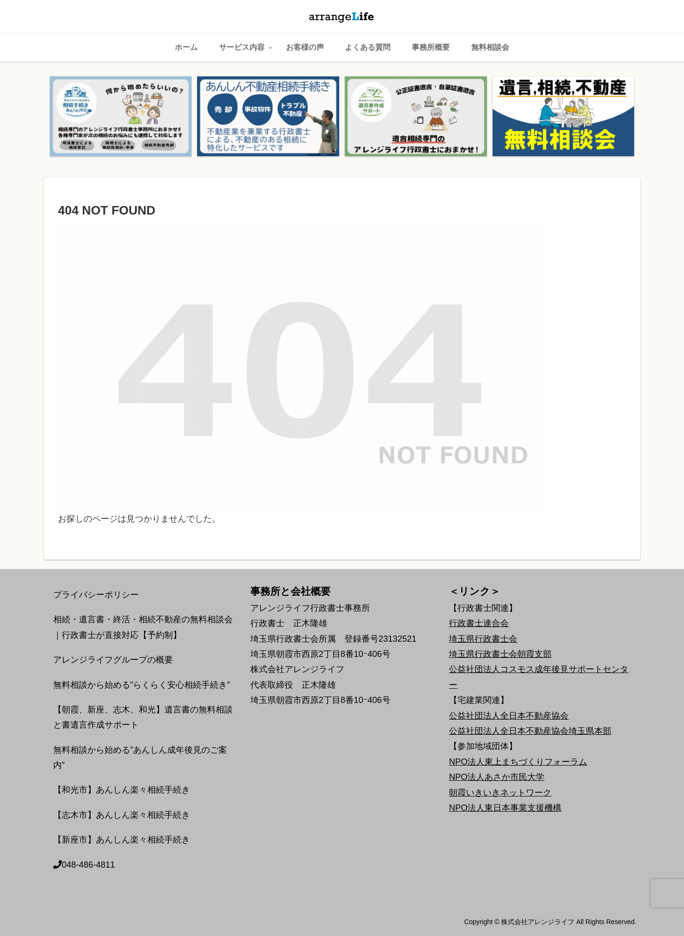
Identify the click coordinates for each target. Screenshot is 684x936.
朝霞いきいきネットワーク (500, 792)
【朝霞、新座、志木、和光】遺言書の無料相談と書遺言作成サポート (143, 717)
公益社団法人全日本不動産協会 (509, 716)
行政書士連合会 (479, 623)
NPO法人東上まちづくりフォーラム (518, 762)
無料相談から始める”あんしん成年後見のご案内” (140, 757)
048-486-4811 (84, 865)
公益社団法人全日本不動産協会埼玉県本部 (530, 731)
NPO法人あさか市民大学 (496, 777)
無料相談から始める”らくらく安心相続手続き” (141, 685)
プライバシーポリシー (96, 594)
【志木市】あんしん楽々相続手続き (121, 815)
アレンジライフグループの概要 (113, 660)
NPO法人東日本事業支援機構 (505, 808)
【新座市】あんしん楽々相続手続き (121, 839)
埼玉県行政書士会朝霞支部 (500, 654)
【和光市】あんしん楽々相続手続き (121, 790)
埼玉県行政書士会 (483, 639)
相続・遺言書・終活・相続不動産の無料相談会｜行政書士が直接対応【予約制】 (143, 627)
